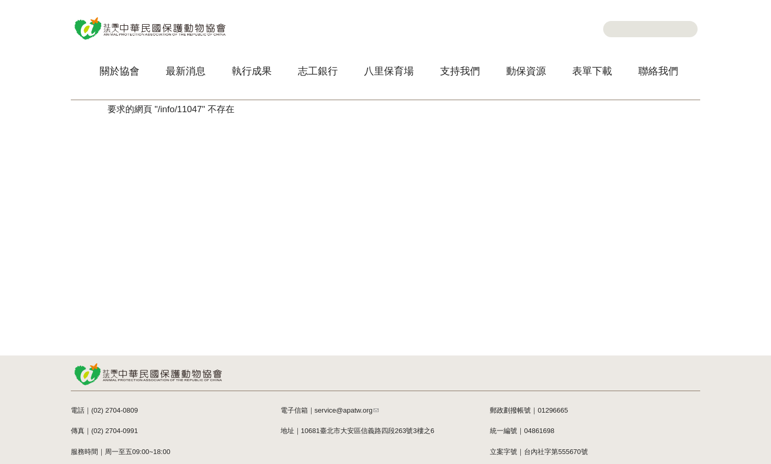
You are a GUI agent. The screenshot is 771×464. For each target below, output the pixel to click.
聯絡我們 (658, 71)
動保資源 (526, 71)
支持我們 (460, 71)
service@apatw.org (347, 410)
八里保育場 (389, 71)
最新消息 (186, 71)
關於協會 (120, 71)
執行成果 (252, 71)
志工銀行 (318, 71)
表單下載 (592, 71)
